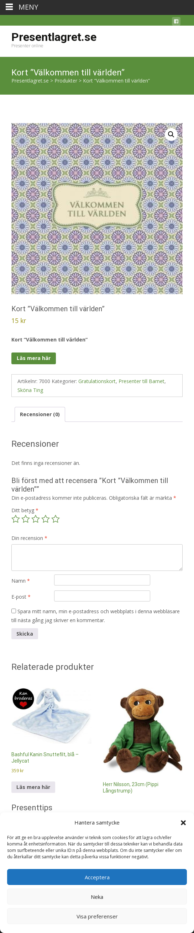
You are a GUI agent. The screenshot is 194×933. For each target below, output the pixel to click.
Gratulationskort (97, 381)
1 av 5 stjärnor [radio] (15, 519)
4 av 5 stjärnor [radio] (45, 519)
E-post (21, 596)
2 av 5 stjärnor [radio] (25, 519)
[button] (183, 822)
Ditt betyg (24, 510)
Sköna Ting (30, 390)
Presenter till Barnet (141, 381)
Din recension (29, 538)
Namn (20, 580)
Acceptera (97, 877)
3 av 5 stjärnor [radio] (35, 519)
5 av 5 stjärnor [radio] (55, 519)
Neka (97, 896)
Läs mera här (34, 358)
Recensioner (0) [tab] (40, 414)
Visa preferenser (97, 916)
